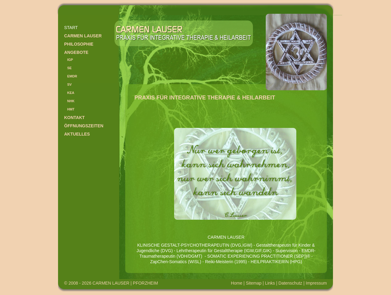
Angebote (76, 52)
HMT (71, 109)
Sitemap (253, 283)
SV (69, 84)
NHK (71, 101)
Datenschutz (290, 283)
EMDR (72, 76)
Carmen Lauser (83, 35)
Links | (271, 283)
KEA (70, 93)
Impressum (316, 283)
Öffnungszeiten (83, 125)
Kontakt (74, 117)
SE (69, 68)
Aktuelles (77, 134)
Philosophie (78, 44)
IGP (70, 60)
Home (236, 283)
